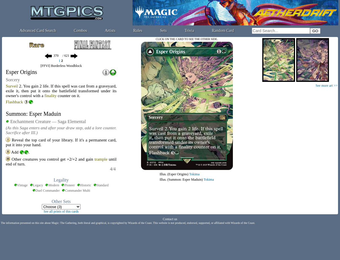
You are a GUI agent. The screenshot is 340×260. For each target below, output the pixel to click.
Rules (137, 31)
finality (50, 95)
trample (100, 159)
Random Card (223, 31)
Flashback (14, 102)
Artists (110, 31)
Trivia (189, 31)
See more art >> (326, 86)
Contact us (170, 219)
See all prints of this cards (61, 211)
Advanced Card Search (38, 31)
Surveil (12, 86)
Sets (163, 31)
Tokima (194, 174)
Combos (80, 31)
